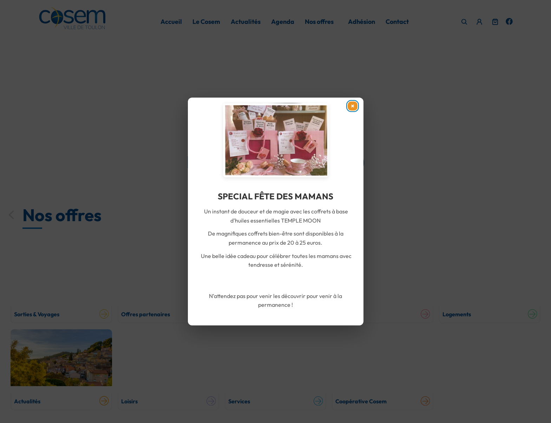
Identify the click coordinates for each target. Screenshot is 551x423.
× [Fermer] (351, 108)
